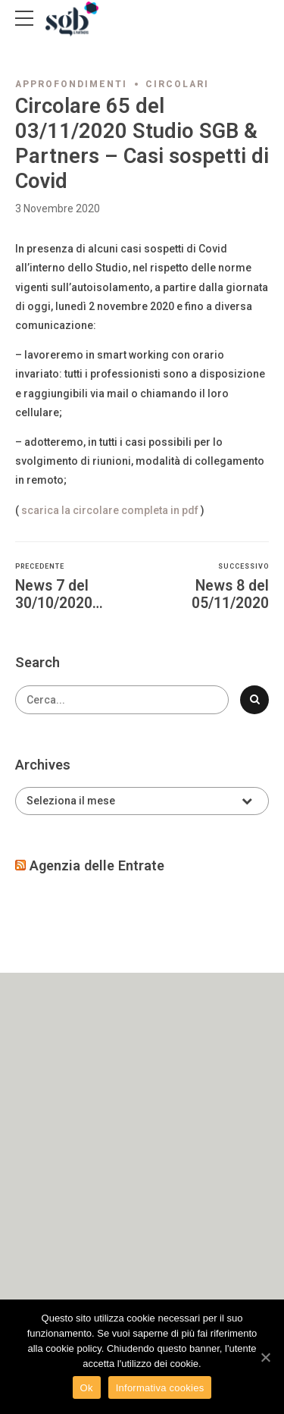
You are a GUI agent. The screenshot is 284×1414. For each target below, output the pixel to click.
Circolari (177, 84)
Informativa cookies (160, 1388)
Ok (86, 1388)
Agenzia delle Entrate (97, 865)
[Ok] (265, 1357)
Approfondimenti (71, 84)
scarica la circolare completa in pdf (108, 510)
